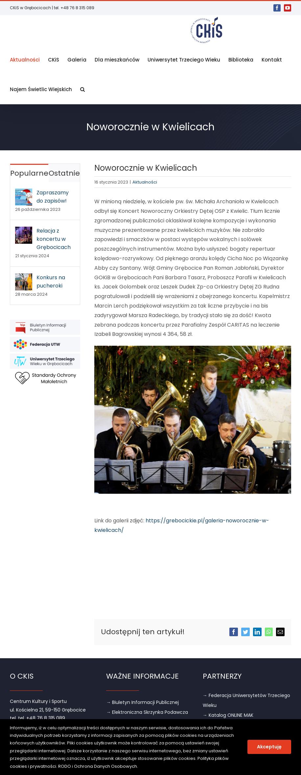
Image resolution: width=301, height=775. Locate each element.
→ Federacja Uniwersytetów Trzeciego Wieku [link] (246, 700)
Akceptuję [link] (269, 746)
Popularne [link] (29, 173)
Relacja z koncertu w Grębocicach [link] (53, 239)
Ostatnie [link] (64, 173)
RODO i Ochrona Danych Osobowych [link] (97, 766)
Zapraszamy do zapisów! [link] (52, 197)
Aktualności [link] (144, 182)
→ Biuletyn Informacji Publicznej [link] (142, 702)
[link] (277, 8)
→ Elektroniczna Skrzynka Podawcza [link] (147, 712)
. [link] (137, 766)
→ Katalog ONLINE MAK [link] (228, 715)
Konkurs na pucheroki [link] (50, 281)
